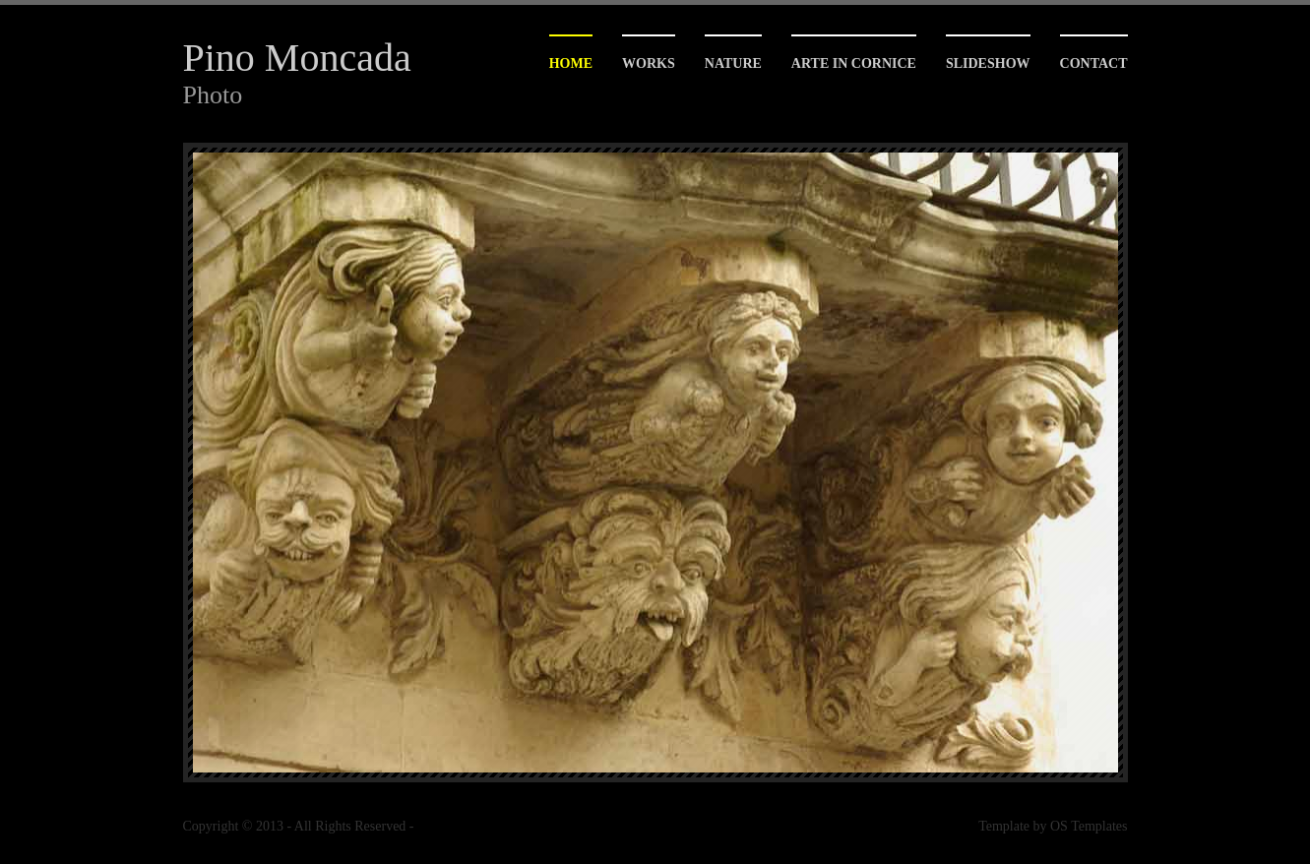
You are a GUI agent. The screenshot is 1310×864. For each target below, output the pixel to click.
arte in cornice (853, 63)
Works (648, 63)
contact (1094, 63)
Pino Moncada (297, 57)
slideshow (988, 63)
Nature (733, 63)
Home (571, 63)
